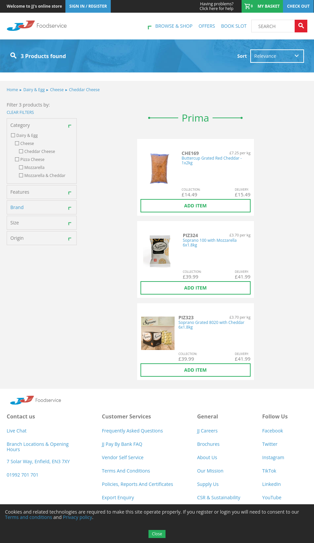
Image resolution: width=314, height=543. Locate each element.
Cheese (55, 90)
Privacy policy (77, 517)
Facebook (272, 430)
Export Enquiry (118, 497)
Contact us (21, 416)
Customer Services (126, 416)
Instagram (273, 457)
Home (12, 90)
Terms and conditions (28, 517)
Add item (195, 205)
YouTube (272, 497)
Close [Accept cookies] (157, 534)
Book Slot (234, 26)
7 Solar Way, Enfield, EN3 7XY (38, 461)
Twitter (270, 444)
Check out (298, 6)
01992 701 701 (22, 475)
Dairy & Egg (32, 90)
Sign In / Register (88, 6)
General (207, 416)
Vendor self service (122, 457)
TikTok (269, 471)
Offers (207, 26)
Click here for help (216, 6)
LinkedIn (271, 484)
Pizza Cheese (32, 159)
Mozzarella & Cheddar (44, 175)
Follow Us (275, 416)
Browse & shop (174, 26)
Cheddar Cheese (82, 90)
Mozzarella (34, 167)
